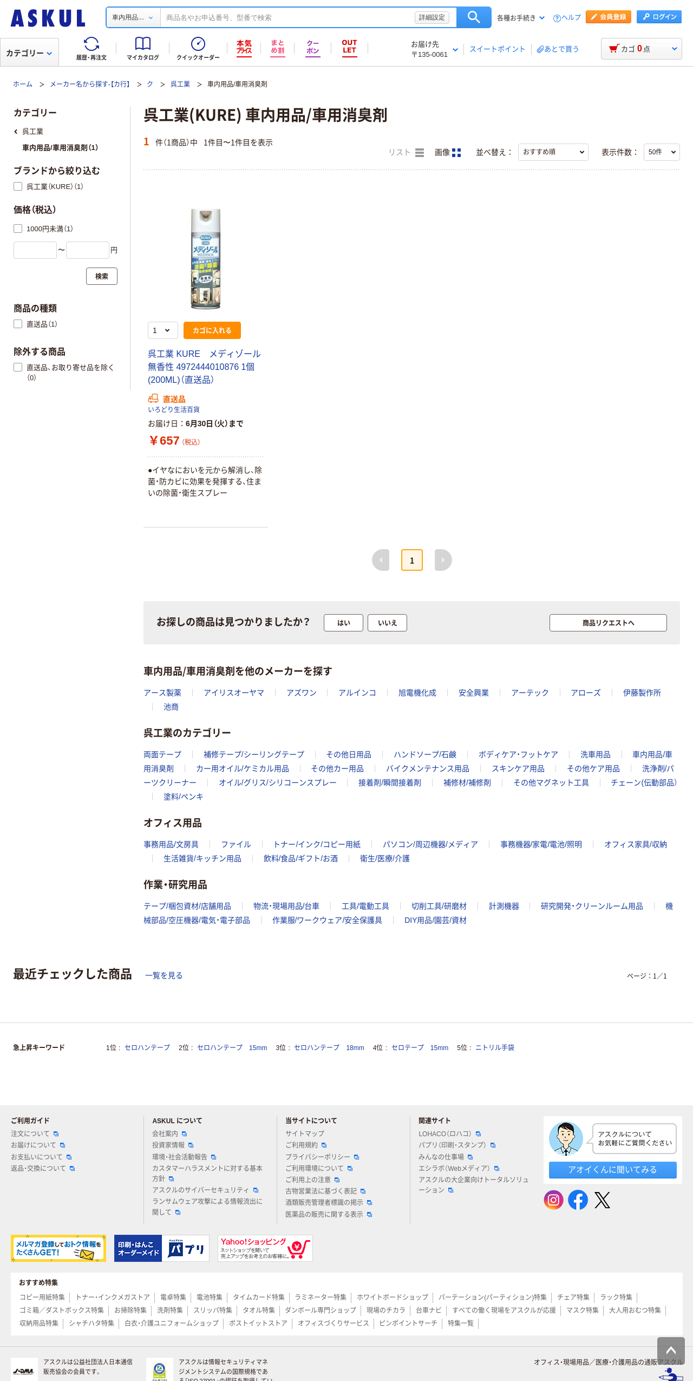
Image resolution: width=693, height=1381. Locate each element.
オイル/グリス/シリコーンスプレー (278, 782)
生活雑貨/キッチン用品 (202, 858)
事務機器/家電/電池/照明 (541, 844)
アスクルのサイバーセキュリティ (205, 1190)
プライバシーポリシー (322, 1157)
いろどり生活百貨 (174, 410)
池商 (171, 706)
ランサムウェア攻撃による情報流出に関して (207, 1207)
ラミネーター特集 (320, 1297)
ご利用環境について (318, 1168)
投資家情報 (172, 1145)
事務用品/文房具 (171, 844)
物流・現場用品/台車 (286, 906)
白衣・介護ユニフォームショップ (172, 1323)
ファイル (236, 844)
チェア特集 (573, 1297)
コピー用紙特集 (42, 1297)
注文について (34, 1134)
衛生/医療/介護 (385, 858)
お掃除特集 (130, 1310)
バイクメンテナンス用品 (427, 768)
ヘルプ (571, 18)
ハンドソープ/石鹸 (425, 754)
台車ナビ (429, 1310)
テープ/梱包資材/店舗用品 (187, 906)
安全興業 (474, 692)
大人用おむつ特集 (635, 1310)
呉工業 (180, 84)
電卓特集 (173, 1297)
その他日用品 (348, 754)
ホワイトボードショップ (392, 1297)
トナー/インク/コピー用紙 (317, 844)
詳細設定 (432, 17)
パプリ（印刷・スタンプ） (457, 1145)
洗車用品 (595, 754)
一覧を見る (164, 975)
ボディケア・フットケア (518, 754)
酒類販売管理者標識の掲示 (328, 1203)
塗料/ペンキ (184, 796)
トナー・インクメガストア (112, 1297)
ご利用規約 (305, 1145)
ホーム (22, 84)
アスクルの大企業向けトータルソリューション (474, 1185)
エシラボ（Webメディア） (459, 1168)
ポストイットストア (258, 1323)
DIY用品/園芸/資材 (435, 920)
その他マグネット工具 (551, 782)
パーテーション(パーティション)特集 (493, 1297)
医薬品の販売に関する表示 (328, 1215)
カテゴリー (29, 53)
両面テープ (162, 754)
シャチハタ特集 (91, 1323)
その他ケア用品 (593, 768)
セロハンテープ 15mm (232, 1048)
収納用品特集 (38, 1323)
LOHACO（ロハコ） (450, 1134)
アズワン (301, 692)
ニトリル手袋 (494, 1048)
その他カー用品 (337, 768)
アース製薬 (162, 692)
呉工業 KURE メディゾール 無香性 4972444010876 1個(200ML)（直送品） (209, 367)
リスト (406, 152)
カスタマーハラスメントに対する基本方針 (207, 1174)
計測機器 (504, 906)
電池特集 (210, 1297)
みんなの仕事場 (446, 1157)
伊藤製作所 (642, 692)
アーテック (530, 692)
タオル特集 (259, 1310)
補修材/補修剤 (467, 782)
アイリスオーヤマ (234, 692)
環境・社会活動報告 (184, 1157)
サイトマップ (304, 1134)
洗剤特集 (170, 1310)
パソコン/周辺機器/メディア (430, 844)
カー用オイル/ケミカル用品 (242, 768)
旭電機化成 (417, 692)
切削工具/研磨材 (439, 906)
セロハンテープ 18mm (329, 1048)
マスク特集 (582, 1310)
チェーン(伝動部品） (644, 782)
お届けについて (38, 1145)
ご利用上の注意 (312, 1180)
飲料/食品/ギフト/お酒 (301, 858)
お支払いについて (41, 1157)
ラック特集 (616, 1297)
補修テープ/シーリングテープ (254, 754)
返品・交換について (43, 1168)
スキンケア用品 (518, 768)
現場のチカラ (386, 1310)
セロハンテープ (147, 1048)
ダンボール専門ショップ (320, 1310)
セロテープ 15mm (419, 1048)
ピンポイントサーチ (408, 1323)
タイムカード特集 (259, 1297)
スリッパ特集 (212, 1310)
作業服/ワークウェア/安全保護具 (327, 920)
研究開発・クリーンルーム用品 (592, 906)
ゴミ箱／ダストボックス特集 (61, 1310)
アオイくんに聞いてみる (612, 1169)
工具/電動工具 (365, 906)
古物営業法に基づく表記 (325, 1191)
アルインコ (357, 692)
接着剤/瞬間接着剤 (389, 782)
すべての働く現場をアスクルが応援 (504, 1310)
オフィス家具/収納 (635, 844)
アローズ (586, 692)
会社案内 (169, 1134)
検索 (474, 17)
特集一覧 (461, 1323)
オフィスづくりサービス (333, 1323)
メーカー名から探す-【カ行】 (90, 84)
